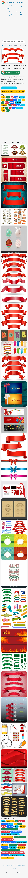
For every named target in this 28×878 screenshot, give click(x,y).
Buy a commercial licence (9, 88)
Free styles (20, 12)
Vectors (8, 45)
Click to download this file (10, 72)
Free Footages (19, 6)
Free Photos (19, 3)
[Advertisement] (14, 28)
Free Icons (21, 9)
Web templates (11, 9)
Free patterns (10, 15)
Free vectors (10, 3)
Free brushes (10, 12)
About (24, 865)
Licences (9, 865)
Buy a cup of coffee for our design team (13, 91)
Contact (14, 868)
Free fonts (9, 6)
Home (3, 45)
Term (14, 865)
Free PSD (19, 15)
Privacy (19, 865)
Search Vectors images (9, 42)
